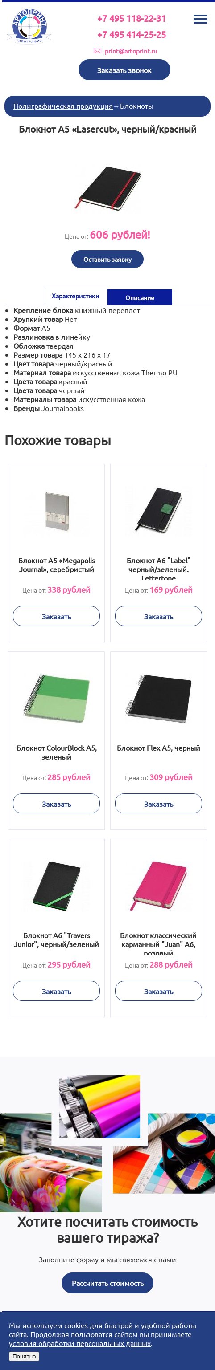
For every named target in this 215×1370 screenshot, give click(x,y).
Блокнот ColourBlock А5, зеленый (56, 752)
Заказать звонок (124, 69)
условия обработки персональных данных (80, 1342)
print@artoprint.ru (131, 51)
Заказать (56, 616)
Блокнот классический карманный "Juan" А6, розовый (158, 943)
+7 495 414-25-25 (131, 34)
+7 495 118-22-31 (131, 18)
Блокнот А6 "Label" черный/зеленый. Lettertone (158, 568)
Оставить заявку (107, 259)
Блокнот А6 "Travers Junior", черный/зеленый (56, 939)
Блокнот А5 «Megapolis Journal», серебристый (56, 564)
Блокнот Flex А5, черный (158, 747)
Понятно (24, 1356)
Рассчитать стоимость (108, 1282)
